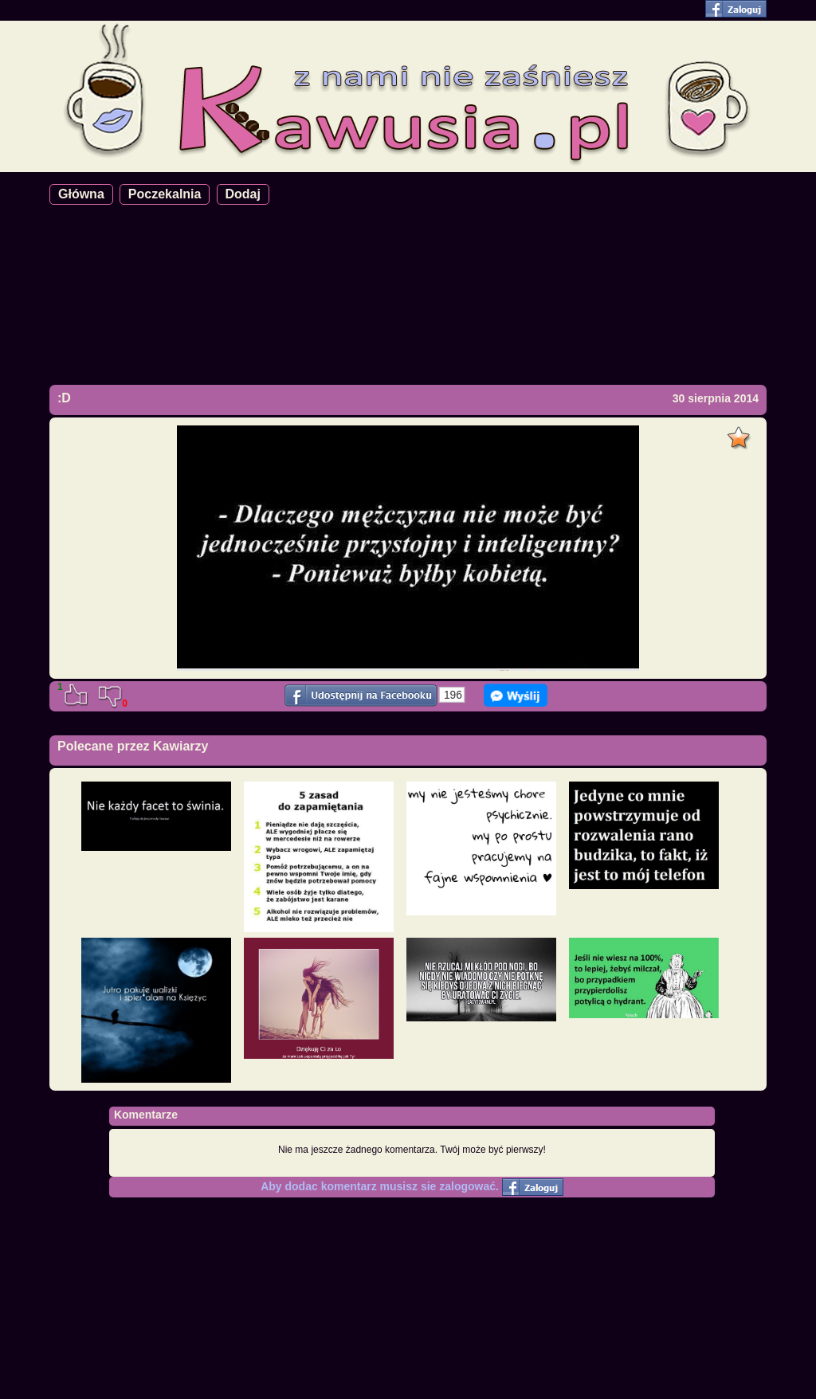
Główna (81, 194)
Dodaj (243, 194)
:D (64, 398)
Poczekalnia (165, 194)
